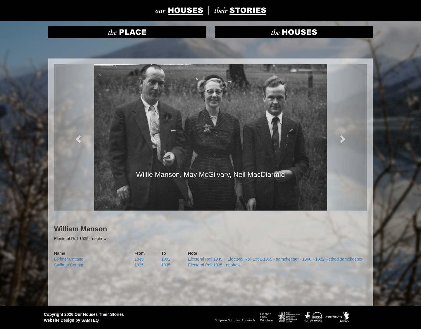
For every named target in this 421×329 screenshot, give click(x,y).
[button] (77, 137)
